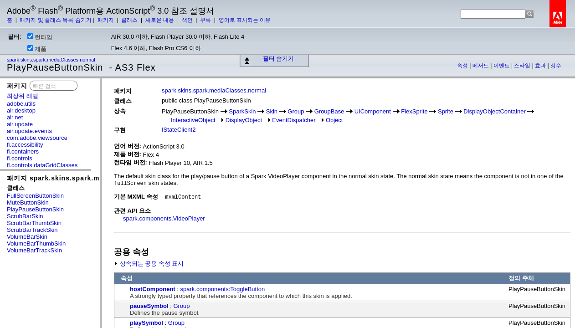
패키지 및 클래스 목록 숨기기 (55, 20)
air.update (20, 124)
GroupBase (329, 111)
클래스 (130, 20)
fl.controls (19, 158)
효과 (541, 65)
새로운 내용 (160, 20)
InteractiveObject (193, 120)
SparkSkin (242, 111)
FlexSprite (414, 111)
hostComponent (152, 289)
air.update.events (29, 131)
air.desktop (21, 110)
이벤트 (502, 65)
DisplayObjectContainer (494, 111)
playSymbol (146, 322)
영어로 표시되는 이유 (245, 20)
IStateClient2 (178, 129)
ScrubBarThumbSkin (34, 223)
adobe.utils (21, 103)
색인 (188, 20)
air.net (15, 117)
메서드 (481, 65)
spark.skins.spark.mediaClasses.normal (52, 59)
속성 (463, 65)
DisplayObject (244, 120)
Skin (271, 111)
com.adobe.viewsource (37, 137)
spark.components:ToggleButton (222, 289)
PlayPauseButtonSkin (35, 209)
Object (334, 120)
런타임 (39, 37)
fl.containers (23, 151)
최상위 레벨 (22, 95)
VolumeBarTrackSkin (34, 250)
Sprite (445, 111)
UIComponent (372, 111)
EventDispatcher (293, 120)
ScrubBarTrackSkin (32, 229)
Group (296, 111)
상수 (555, 65)
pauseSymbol (149, 305)
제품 (36, 48)
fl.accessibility (25, 144)
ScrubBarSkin (25, 216)
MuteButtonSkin (28, 202)
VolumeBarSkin (27, 236)
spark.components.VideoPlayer (164, 218)
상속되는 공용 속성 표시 (149, 263)
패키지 (106, 20)
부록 (206, 20)
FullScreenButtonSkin (35, 195)
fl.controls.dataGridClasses (42, 165)
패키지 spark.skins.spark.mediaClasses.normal (87, 178)
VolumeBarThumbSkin (36, 243)
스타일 (523, 65)
